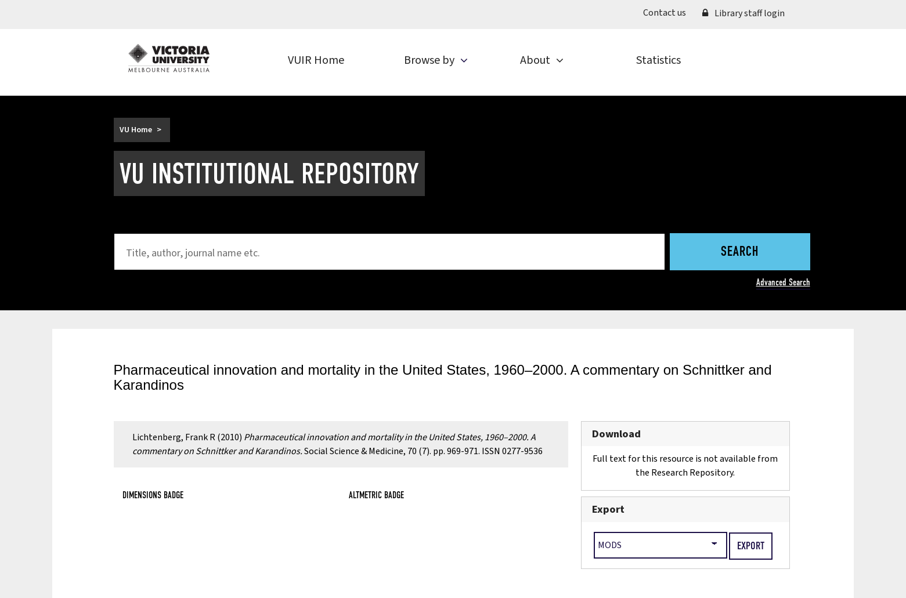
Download (616, 433)
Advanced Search (783, 282)
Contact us (664, 12)
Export (608, 509)
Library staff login (743, 13)
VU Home (136, 130)
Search (740, 252)
